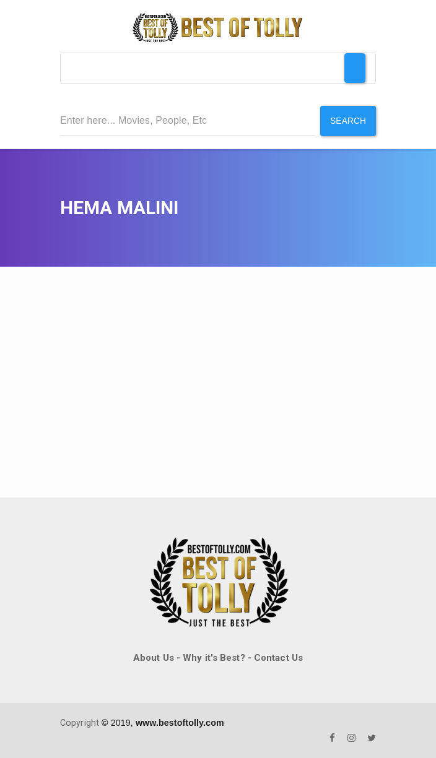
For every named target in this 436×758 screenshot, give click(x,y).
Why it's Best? (214, 657)
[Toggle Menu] (354, 68)
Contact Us (278, 657)
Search (347, 121)
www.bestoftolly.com (180, 723)
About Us (153, 657)
